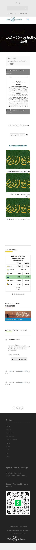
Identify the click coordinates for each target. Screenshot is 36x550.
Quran (8, 429)
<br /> (18, 275)
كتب (7, 453)
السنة (7, 450)
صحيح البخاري (14, 61)
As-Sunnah (10, 433)
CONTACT (10, 13)
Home (8, 426)
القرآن (8, 446)
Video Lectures (24, 347)
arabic (22, 135)
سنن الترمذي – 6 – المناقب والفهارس (18, 171)
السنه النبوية (22, 61)
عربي (9, 61)
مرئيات (8, 456)
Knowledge (10, 436)
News (8, 443)
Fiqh (16, 345)
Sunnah (16, 347)
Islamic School (11, 439)
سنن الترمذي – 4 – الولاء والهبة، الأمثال (18, 219)
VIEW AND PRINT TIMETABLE (14, 319)
